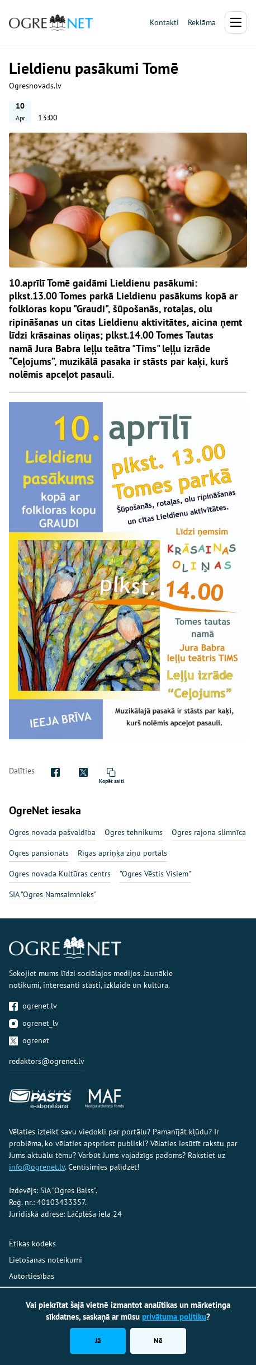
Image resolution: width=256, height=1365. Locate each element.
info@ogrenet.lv (37, 1167)
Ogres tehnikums (134, 832)
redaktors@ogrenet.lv (46, 1061)
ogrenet (29, 1040)
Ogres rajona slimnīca (209, 832)
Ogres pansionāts (39, 853)
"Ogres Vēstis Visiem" (155, 874)
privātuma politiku (174, 1316)
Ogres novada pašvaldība (52, 832)
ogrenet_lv (34, 1023)
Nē (158, 1340)
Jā (98, 1340)
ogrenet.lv (33, 1006)
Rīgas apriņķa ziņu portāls (122, 853)
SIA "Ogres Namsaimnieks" (53, 894)
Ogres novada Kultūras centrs (60, 874)
